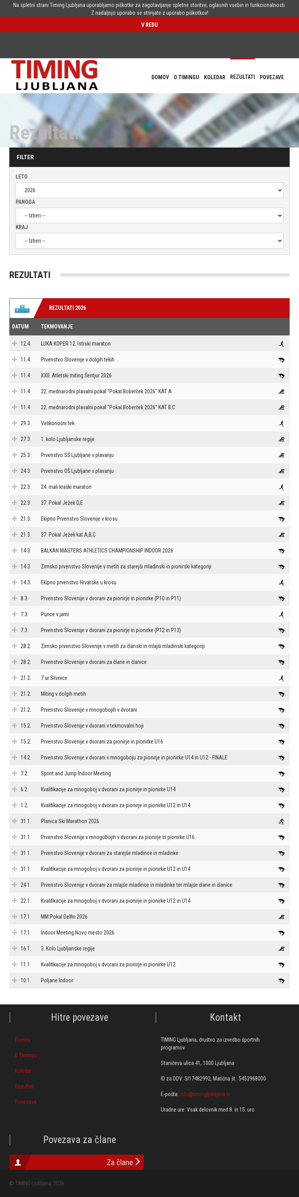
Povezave (26, 1102)
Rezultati (24, 1086)
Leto (22, 177)
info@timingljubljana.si (205, 1094)
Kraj (22, 227)
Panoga (25, 202)
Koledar (23, 1071)
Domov (23, 1040)
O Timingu (26, 1055)
